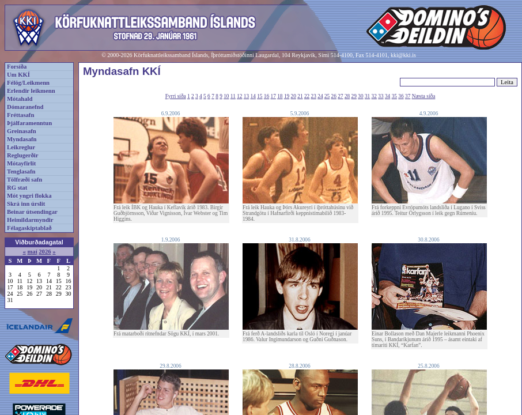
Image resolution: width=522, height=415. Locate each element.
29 (354, 96)
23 (313, 96)
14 (253, 96)
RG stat (17, 187)
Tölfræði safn (24, 179)
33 (380, 96)
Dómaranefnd (25, 107)
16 (266, 96)
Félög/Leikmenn (28, 83)
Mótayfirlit (21, 163)
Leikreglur (21, 147)
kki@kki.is (403, 55)
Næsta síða (424, 96)
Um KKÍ (18, 74)
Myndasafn (22, 139)
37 (407, 96)
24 (320, 96)
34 (387, 96)
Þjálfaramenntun (29, 123)
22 (306, 96)
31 (367, 96)
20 (293, 96)
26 (333, 96)
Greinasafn (21, 131)
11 (233, 96)
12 (239, 96)
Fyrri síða (175, 96)
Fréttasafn (20, 115)
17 (273, 96)
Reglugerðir (22, 155)
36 (400, 96)
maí (32, 251)
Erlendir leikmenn (31, 91)
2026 (45, 251)
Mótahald (19, 99)
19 (286, 96)
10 (226, 96)
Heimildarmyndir (30, 220)
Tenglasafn (21, 171)
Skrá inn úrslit (26, 204)
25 (327, 96)
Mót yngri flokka (29, 196)
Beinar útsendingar (32, 212)
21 (299, 96)
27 (340, 96)
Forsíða (17, 66)
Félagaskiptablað (29, 228)
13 (246, 96)
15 (259, 96)
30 (360, 96)
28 (347, 96)
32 (374, 96)
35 (394, 96)
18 (279, 96)
